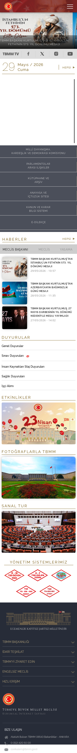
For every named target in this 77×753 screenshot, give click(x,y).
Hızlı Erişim (38, 681)
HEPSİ (68, 67)
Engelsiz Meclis (38, 671)
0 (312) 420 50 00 (21, 742)
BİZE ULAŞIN (13, 729)
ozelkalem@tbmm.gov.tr (24, 749)
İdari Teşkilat (38, 651)
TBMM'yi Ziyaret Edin (38, 661)
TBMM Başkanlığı (38, 642)
